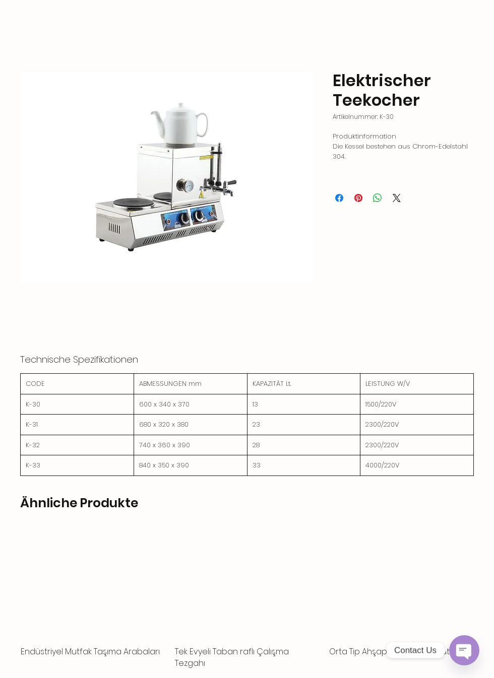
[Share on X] (397, 198)
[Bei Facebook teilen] (339, 198)
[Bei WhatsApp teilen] (378, 198)
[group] (247, 599)
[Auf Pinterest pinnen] (358, 198)
